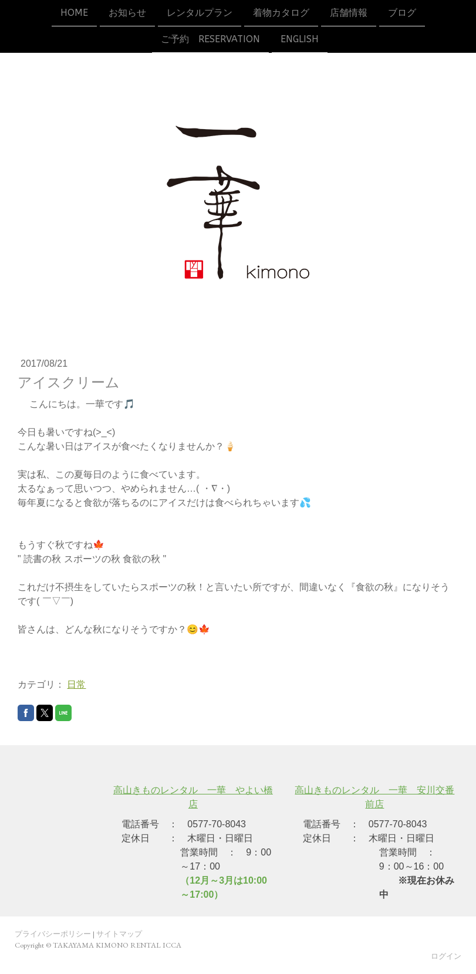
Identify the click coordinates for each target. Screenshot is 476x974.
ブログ (402, 12)
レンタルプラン (199, 12)
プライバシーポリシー (53, 934)
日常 (76, 684)
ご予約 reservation (210, 40)
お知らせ (127, 12)
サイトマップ (119, 934)
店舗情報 (348, 12)
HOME (74, 12)
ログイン (446, 956)
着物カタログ (281, 12)
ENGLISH (300, 40)
